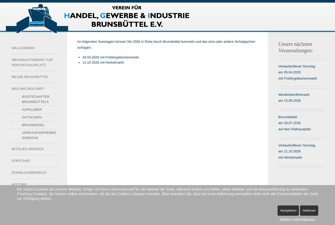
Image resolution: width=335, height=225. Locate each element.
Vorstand (21, 161)
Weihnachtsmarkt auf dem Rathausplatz (32, 62)
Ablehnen (309, 210)
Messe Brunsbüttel (30, 77)
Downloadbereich (29, 173)
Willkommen (23, 48)
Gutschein (32, 117)
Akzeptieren (288, 210)
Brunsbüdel (33, 125)
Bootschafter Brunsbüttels (35, 99)
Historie (19, 184)
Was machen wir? (28, 89)
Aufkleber (32, 109)
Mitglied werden (27, 149)
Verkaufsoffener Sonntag (39, 135)
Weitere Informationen (297, 220)
